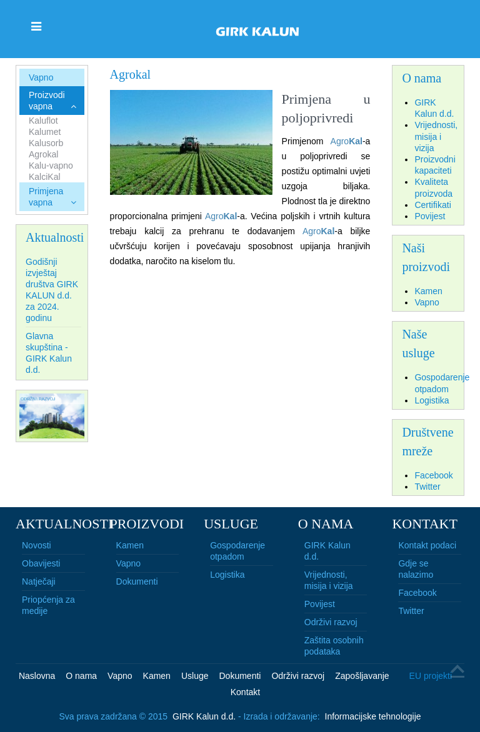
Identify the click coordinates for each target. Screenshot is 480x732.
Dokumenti (137, 581)
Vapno (41, 77)
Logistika (227, 575)
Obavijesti (41, 563)
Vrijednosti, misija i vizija (328, 580)
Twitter (411, 611)
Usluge (195, 676)
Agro (340, 141)
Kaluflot (43, 121)
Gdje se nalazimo (415, 569)
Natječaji (39, 581)
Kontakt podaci (427, 545)
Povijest (319, 604)
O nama (81, 676)
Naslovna (37, 676)
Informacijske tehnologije (373, 716)
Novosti (36, 545)
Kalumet (45, 132)
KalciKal (45, 177)
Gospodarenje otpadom (237, 550)
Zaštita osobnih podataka (334, 645)
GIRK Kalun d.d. (327, 550)
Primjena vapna (46, 196)
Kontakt (245, 692)
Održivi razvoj (331, 622)
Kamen (130, 545)
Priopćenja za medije (48, 605)
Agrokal (43, 154)
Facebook (417, 593)
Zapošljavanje (362, 676)
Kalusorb (46, 143)
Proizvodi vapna (47, 100)
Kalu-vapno (51, 166)
